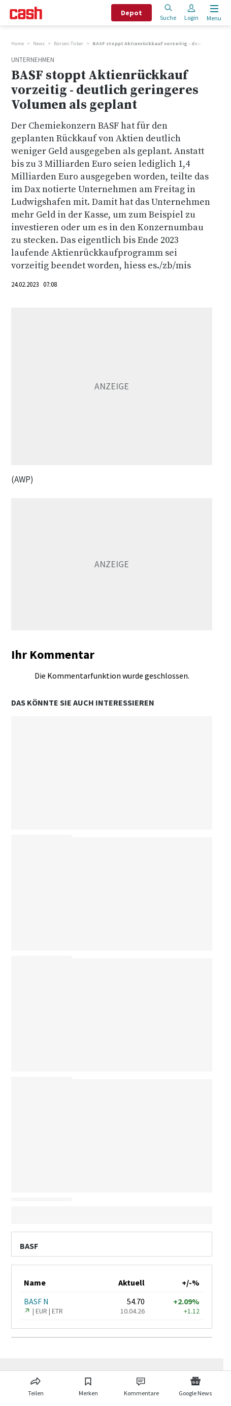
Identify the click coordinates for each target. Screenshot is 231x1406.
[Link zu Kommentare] (141, 1384)
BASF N (36, 1301)
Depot (131, 12)
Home (17, 43)
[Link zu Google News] (195, 1384)
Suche (168, 12)
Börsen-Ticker (68, 43)
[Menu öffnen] (213, 13)
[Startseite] (26, 13)
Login (191, 12)
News (39, 43)
